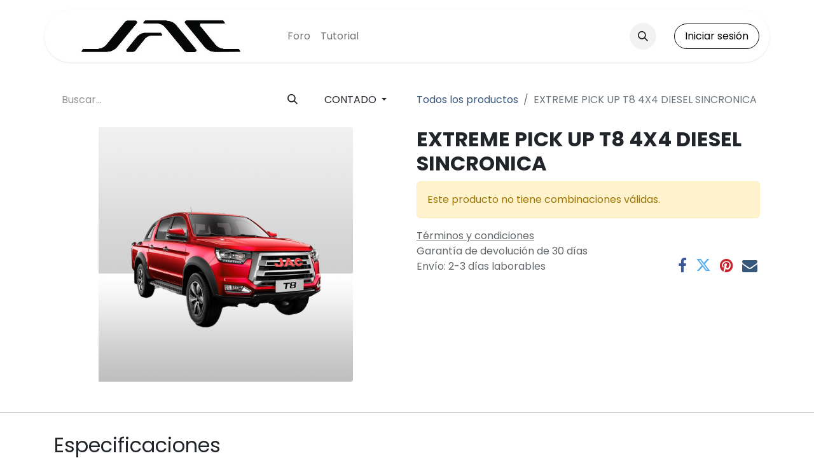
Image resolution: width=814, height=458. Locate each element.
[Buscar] (292, 100)
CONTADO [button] (351, 99)
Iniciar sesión (716, 36)
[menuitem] (298, 36)
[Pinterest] (726, 265)
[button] (643, 36)
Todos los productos (467, 99)
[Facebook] (682, 265)
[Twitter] (703, 265)
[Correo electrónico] (749, 265)
